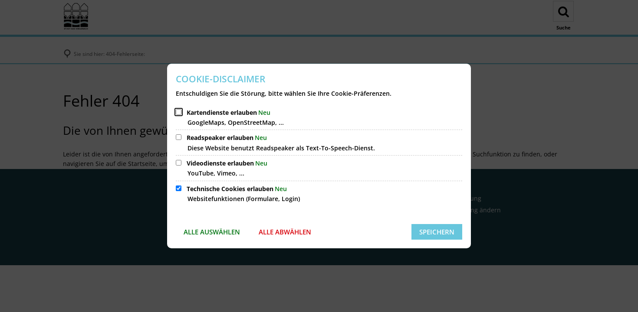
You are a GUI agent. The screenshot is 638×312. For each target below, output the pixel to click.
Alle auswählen (212, 232)
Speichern (436, 232)
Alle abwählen (285, 232)
